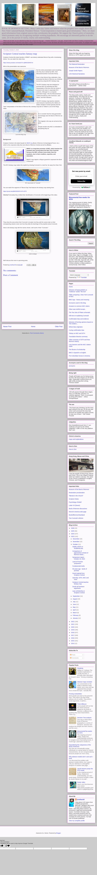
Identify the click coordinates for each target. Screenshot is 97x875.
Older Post (58, 326)
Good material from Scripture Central (78, 574)
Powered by (81, 187)
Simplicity (80, 668)
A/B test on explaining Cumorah (79, 315)
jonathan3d (81, 799)
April (74, 610)
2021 (73, 624)
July (74, 601)
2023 (73, 536)
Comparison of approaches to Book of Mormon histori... (80, 552)
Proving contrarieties (75, 694)
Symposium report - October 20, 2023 (78, 558)
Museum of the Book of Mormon (79, 67)
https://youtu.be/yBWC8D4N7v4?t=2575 (15, 191)
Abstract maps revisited (84, 682)
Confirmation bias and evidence (79, 319)
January (75, 618)
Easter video (81, 782)
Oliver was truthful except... (77, 309)
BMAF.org (29, 143)
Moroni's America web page (77, 512)
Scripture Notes (74, 499)
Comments (74, 658)
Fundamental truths (78, 566)
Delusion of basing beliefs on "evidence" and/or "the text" (78, 290)
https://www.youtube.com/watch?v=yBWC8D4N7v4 (18, 62)
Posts (72, 655)
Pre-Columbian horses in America (79, 356)
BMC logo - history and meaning (79, 299)
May (74, 607)
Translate (82, 277)
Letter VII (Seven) (74, 505)
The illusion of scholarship (77, 349)
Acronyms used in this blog (77, 303)
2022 (73, 621)
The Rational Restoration (77, 64)
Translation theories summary (78, 336)
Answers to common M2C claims (79, 306)
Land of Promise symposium (77, 562)
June (74, 604)
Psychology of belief (75, 502)
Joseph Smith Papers (75, 70)
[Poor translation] (7, 845)
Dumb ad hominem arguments (78, 587)
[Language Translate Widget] (79, 275)
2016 (73, 638)
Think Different (81, 704)
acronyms (72, 366)
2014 (73, 643)
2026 (73, 528)
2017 (73, 635)
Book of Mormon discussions (78, 508)
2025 (73, 531)
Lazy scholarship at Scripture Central (78, 592)
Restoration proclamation (77, 492)
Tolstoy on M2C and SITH (77, 333)
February (76, 615)
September (76, 596)
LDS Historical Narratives (77, 74)
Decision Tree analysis (84, 717)
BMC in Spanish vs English (77, 352)
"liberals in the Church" (76, 496)
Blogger (58, 833)
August (75, 599)
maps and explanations (76, 439)
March (75, 612)
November (76, 541)
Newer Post (7, 326)
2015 (73, 641)
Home (33, 326)
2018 (73, 632)
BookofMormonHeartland (77, 515)
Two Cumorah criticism (76, 518)
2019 (73, 630)
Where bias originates (76, 327)
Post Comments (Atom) (37, 333)
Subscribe (81, 181)
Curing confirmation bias (76, 330)
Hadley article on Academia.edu (77, 547)
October (75, 544)
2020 (73, 627)
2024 (73, 534)
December (76, 539)
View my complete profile (77, 820)
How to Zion (72, 449)
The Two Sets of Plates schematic (79, 312)
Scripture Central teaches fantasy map (80, 583)
